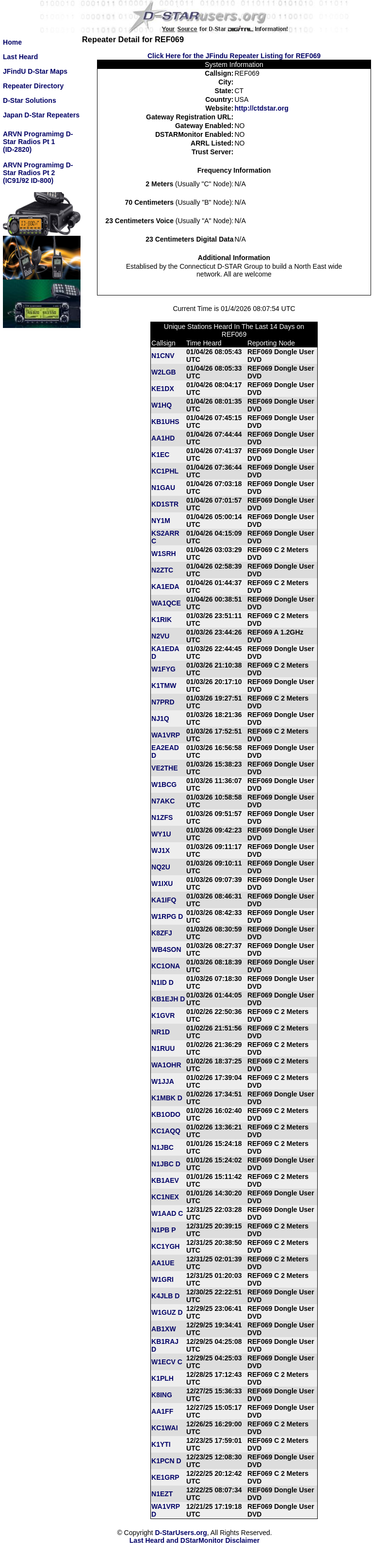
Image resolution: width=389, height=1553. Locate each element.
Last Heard (20, 57)
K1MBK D (166, 1098)
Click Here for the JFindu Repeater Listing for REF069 (234, 56)
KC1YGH (165, 1246)
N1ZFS (162, 817)
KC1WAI (164, 1428)
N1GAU (163, 487)
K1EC (160, 454)
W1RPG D (167, 916)
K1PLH (162, 1378)
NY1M (160, 520)
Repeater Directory (33, 86)
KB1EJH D (168, 999)
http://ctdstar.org (261, 108)
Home (12, 42)
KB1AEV (165, 1180)
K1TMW (163, 685)
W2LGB (163, 372)
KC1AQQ (165, 1131)
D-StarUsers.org (181, 1533)
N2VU (160, 636)
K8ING (161, 1395)
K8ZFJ (161, 933)
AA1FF (162, 1411)
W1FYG (163, 669)
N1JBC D (165, 1164)
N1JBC (162, 1147)
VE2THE (164, 768)
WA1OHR (166, 1065)
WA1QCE (166, 603)
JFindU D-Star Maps (35, 71)
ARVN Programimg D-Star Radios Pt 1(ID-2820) (38, 141)
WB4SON (166, 949)
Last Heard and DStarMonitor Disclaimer (194, 1540)
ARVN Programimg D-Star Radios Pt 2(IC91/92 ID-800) (38, 172)
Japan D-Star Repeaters (41, 115)
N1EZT (162, 1494)
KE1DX (162, 388)
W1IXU (162, 883)
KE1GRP (165, 1477)
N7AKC (163, 801)
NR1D (160, 1032)
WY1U (161, 834)
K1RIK (161, 619)
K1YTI (161, 1444)
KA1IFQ (163, 900)
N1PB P (163, 1230)
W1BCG (164, 784)
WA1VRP (165, 735)
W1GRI (162, 1279)
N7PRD (162, 702)
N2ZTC (162, 570)
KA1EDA (165, 586)
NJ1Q (160, 718)
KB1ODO (165, 1114)
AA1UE (162, 1263)
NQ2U (160, 867)
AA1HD (163, 438)
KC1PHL (164, 471)
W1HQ (161, 405)
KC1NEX (165, 1197)
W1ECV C (166, 1362)
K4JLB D (165, 1296)
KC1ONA (165, 966)
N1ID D (162, 982)
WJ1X (160, 850)
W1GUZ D (167, 1312)
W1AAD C (167, 1213)
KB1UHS (165, 421)
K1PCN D (166, 1461)
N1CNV (162, 356)
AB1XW (163, 1329)
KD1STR (164, 504)
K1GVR (163, 1015)
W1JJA (162, 1081)
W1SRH (163, 553)
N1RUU (163, 1048)
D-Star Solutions (29, 100)
